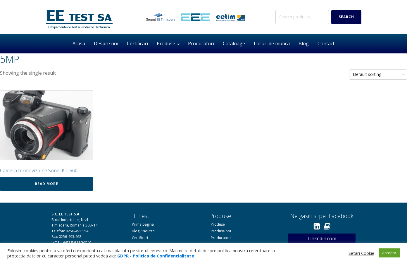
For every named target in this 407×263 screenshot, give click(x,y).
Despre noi (106, 43)
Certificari (137, 43)
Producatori (201, 43)
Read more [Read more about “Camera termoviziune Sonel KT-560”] (46, 183)
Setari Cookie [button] (361, 253)
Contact (326, 43)
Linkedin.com (322, 238)
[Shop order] (378, 74)
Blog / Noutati (143, 231)
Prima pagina (143, 224)
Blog (304, 43)
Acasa (79, 43)
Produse (166, 43)
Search (346, 16)
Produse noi (221, 231)
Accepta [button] (389, 252)
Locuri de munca (272, 43)
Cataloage (234, 43)
